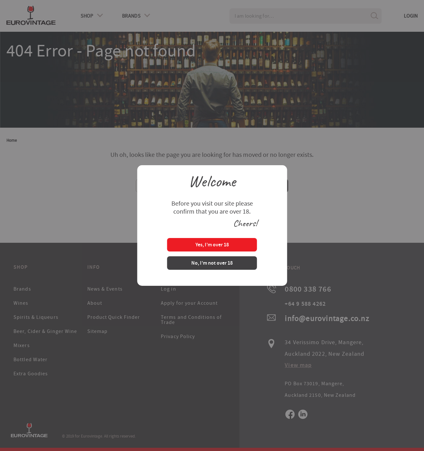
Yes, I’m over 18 (212, 245)
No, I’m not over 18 (212, 264)
